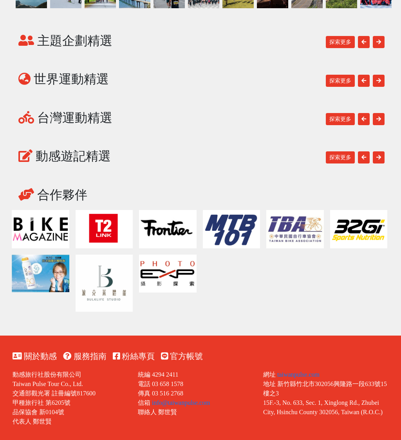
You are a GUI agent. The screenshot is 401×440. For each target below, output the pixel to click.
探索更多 (340, 42)
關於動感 (35, 356)
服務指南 (84, 356)
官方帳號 (182, 356)
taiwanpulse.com (298, 374)
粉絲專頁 (134, 356)
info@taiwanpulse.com (181, 402)
